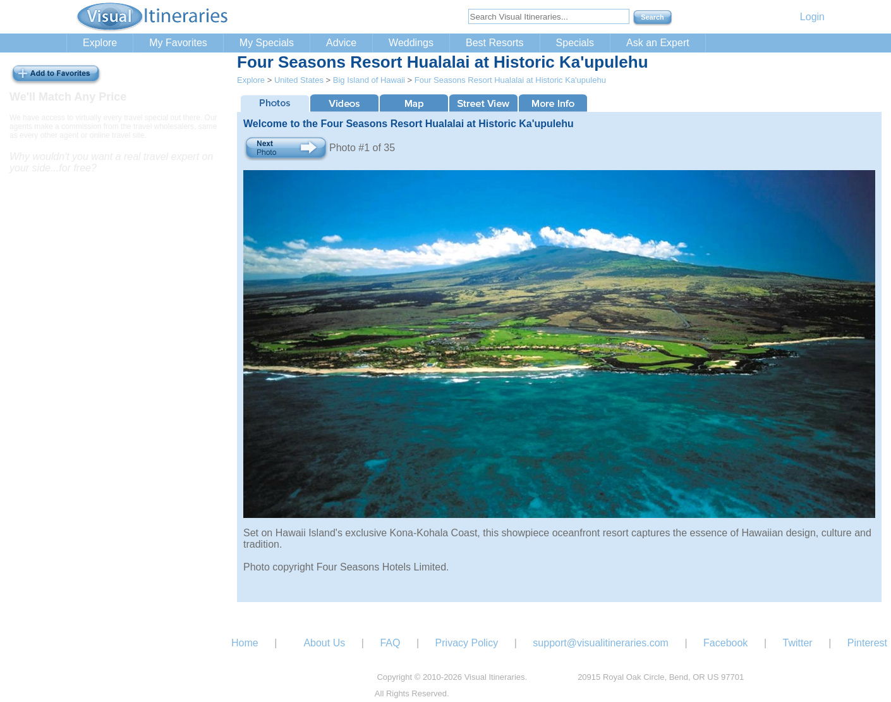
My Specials (266, 42)
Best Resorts (495, 42)
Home (244, 642)
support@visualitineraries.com (601, 642)
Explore (100, 42)
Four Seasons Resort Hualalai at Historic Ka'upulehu (510, 80)
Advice (341, 42)
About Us (324, 642)
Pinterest (867, 642)
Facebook (725, 642)
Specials (575, 42)
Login (812, 16)
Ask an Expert (657, 42)
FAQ (390, 642)
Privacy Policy (467, 642)
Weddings (411, 42)
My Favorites (178, 42)
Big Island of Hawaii (369, 80)
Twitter (798, 642)
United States (299, 80)
